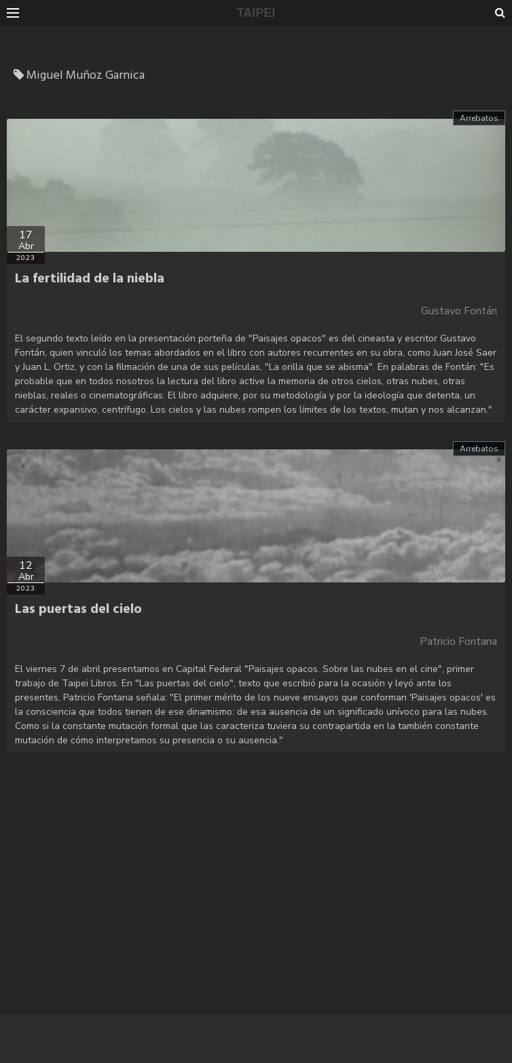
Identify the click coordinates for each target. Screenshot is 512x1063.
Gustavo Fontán (459, 310)
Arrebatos (479, 118)
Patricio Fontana (458, 641)
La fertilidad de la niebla (89, 279)
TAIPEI (256, 13)
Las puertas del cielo (78, 609)
